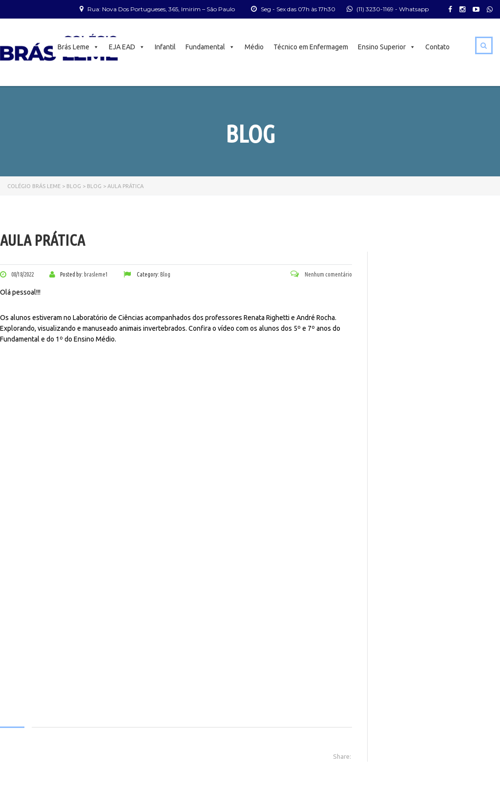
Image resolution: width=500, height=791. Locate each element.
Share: (342, 756)
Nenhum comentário (321, 274)
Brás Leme (78, 47)
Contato (437, 47)
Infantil (165, 47)
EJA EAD (127, 47)
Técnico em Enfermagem (310, 47)
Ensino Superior (387, 47)
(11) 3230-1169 (375, 9)
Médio (254, 47)
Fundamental (210, 47)
